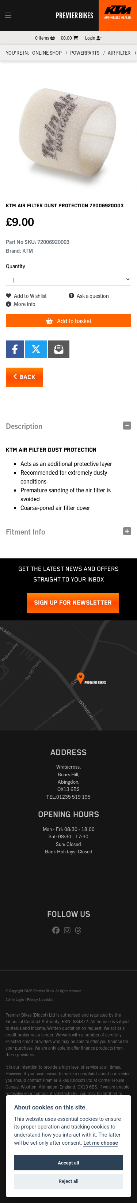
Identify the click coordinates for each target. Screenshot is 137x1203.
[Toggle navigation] (8, 15)
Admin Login (14, 999)
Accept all (68, 1163)
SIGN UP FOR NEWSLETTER (73, 602)
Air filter (119, 53)
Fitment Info (25, 531)
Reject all (68, 1181)
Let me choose (100, 1143)
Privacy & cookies (40, 999)
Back (24, 377)
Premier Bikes (74, 15)
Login (93, 37)
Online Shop (47, 53)
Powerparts (84, 53)
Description (24, 425)
